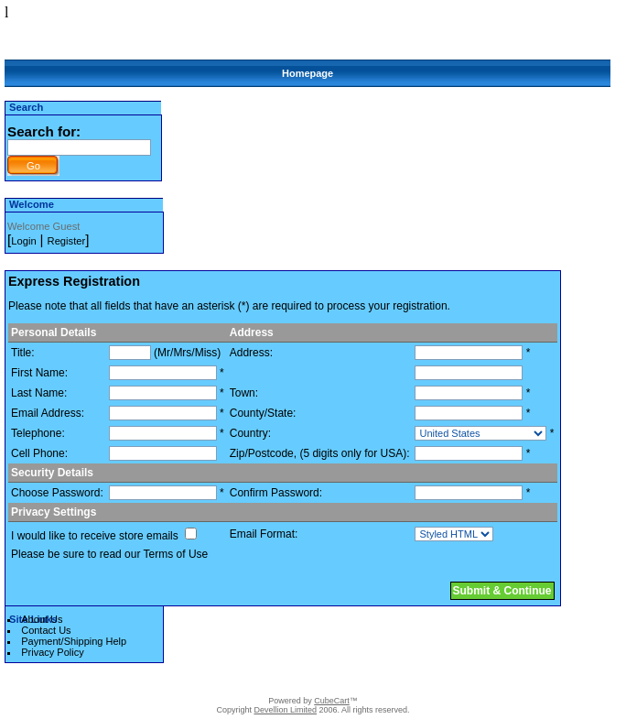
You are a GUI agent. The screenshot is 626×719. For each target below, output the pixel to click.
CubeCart (332, 700)
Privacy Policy (52, 652)
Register (67, 240)
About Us (41, 619)
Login (23, 240)
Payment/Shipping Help (73, 641)
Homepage (307, 73)
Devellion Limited (285, 709)
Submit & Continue (502, 590)
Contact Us (45, 630)
